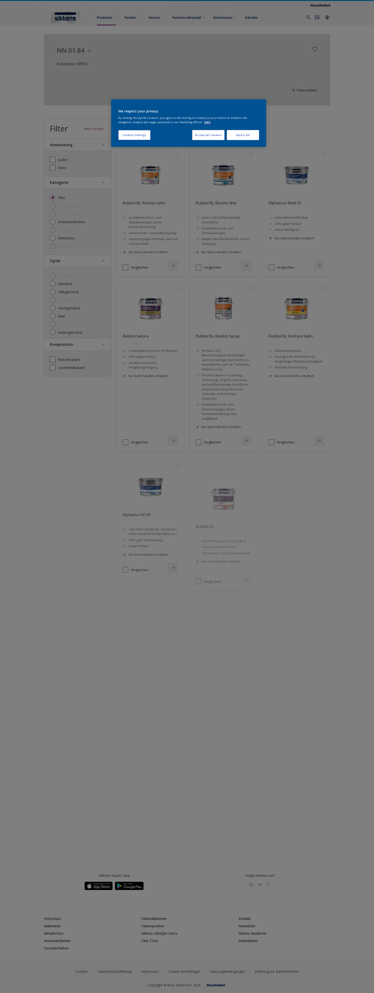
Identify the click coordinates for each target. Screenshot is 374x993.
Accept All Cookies (208, 135)
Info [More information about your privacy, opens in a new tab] (207, 122)
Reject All (243, 135)
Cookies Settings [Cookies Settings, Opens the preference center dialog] (134, 135)
